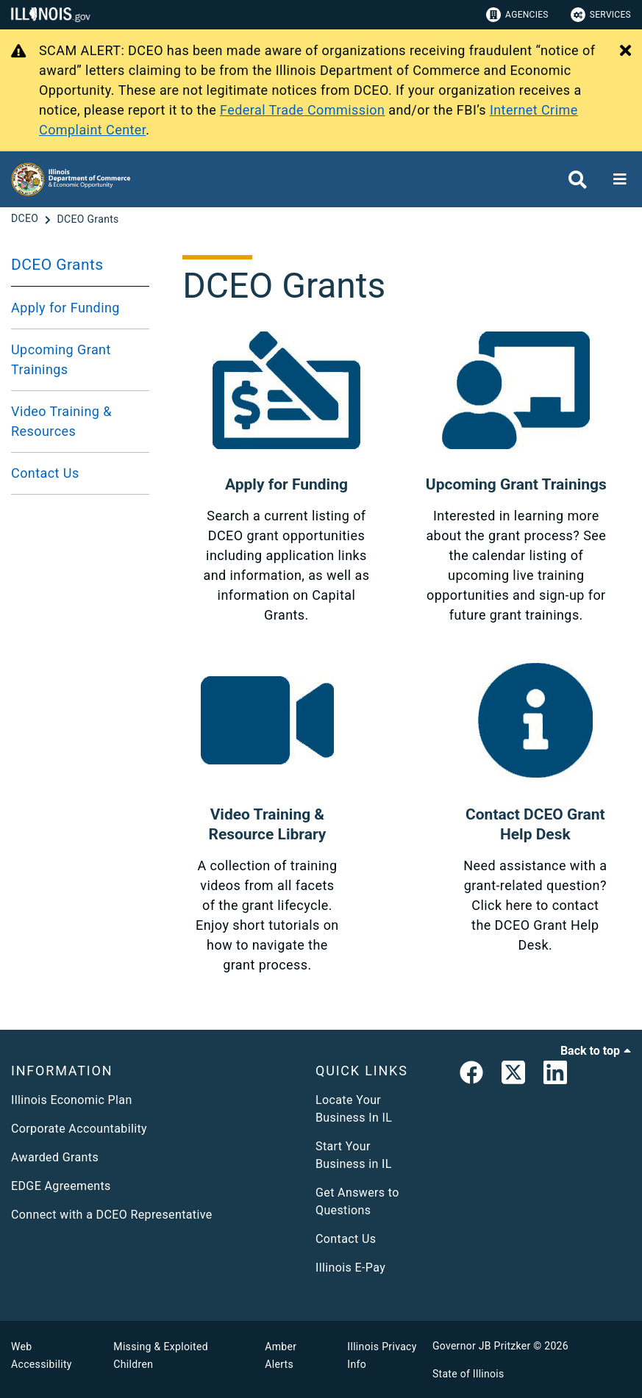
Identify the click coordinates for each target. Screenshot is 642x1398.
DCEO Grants (57, 264)
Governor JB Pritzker (481, 1346)
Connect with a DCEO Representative (112, 1215)
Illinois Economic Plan (71, 1100)
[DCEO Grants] (87, 219)
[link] (471, 1075)
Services (601, 14)
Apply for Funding (65, 307)
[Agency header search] (577, 180)
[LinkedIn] (555, 1075)
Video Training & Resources (61, 421)
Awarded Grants (55, 1157)
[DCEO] (26, 219)
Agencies (517, 14)
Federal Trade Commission (302, 110)
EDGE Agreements (61, 1186)
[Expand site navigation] (620, 179)
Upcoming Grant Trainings (61, 359)
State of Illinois (468, 1374)
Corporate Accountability (79, 1129)
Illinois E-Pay (350, 1268)
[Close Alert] (625, 51)
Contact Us (45, 473)
